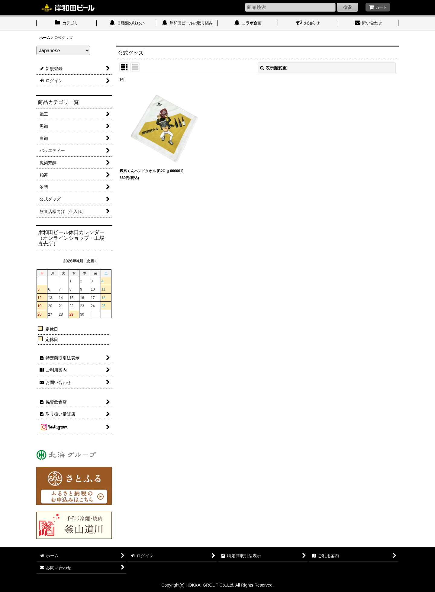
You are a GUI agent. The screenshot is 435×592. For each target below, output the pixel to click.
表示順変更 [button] (273, 68)
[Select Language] (63, 50)
